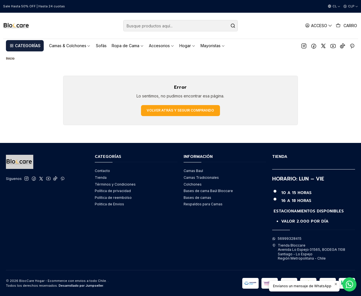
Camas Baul (193, 171)
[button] (25, 45)
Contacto (102, 171)
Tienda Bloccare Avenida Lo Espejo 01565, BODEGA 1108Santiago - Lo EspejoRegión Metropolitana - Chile (308, 251)
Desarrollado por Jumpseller (81, 286)
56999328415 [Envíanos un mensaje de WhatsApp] (286, 238)
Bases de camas (197, 197)
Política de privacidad (113, 191)
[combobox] (180, 25)
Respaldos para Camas (203, 204)
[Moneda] (350, 6)
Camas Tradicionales (201, 177)
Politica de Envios (109, 204)
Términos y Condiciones (115, 184)
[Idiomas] (334, 6)
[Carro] (346, 26)
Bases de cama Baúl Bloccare (208, 191)
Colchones (193, 184)
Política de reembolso (113, 197)
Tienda (101, 177)
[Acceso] (319, 25)
